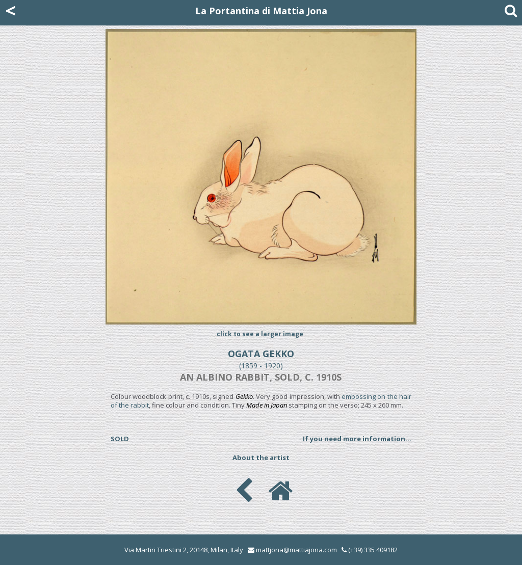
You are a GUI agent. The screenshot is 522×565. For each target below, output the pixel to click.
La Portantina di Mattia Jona (261, 11)
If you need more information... (357, 438)
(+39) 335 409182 (370, 549)
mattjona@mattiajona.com (296, 549)
